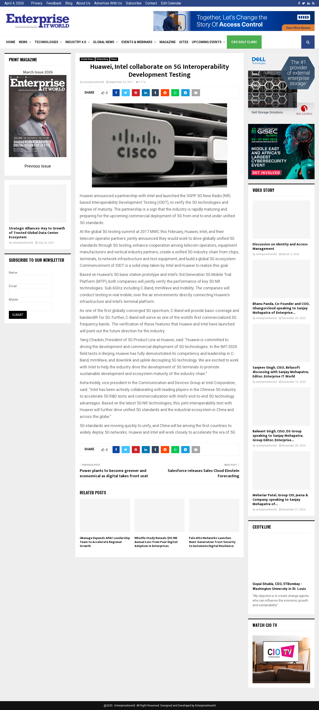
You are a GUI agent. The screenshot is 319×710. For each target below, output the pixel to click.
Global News (103, 42)
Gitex (183, 42)
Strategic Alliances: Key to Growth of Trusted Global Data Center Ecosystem (37, 232)
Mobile (13, 299)
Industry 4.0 (75, 42)
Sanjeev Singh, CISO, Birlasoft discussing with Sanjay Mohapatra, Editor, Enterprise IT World (281, 372)
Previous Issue (38, 166)
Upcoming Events (207, 42)
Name (13, 272)
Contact (151, 3)
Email (13, 286)
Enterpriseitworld (205, 705)
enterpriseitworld (93, 82)
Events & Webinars (136, 42)
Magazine (168, 42)
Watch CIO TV (265, 625)
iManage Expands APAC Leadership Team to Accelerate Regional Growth (105, 541)
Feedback (54, 3)
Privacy (37, 3)
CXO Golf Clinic (244, 42)
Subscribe (134, 3)
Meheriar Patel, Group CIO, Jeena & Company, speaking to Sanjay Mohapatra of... (280, 499)
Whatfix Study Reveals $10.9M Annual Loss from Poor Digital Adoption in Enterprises (155, 541)
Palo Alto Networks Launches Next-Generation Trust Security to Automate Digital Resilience (212, 541)
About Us (83, 3)
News (23, 42)
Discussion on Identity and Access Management (280, 246)
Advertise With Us (108, 3)
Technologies (46, 42)
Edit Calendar (171, 3)
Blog (68, 3)
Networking (102, 59)
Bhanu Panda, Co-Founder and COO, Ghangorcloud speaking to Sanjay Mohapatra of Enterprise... (281, 308)
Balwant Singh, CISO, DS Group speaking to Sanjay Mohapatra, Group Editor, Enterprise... (278, 435)
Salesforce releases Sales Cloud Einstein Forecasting (203, 473)
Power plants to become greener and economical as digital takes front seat (114, 473)
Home (10, 42)
